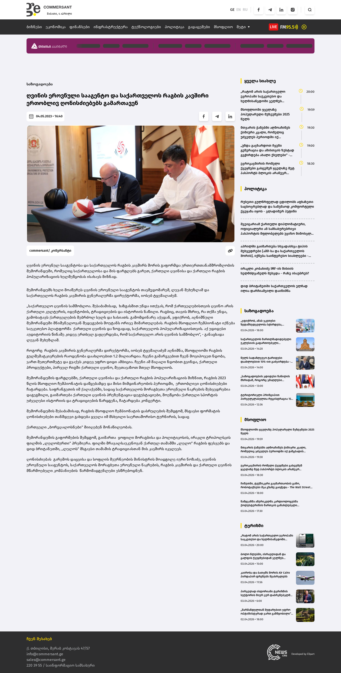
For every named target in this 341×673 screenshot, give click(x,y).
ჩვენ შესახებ (39, 639)
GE (232, 9)
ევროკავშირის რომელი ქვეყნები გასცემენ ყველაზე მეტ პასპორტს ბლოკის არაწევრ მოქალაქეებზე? (271, 467)
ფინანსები (79, 27)
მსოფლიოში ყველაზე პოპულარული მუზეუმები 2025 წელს (277, 431)
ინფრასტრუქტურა (111, 27)
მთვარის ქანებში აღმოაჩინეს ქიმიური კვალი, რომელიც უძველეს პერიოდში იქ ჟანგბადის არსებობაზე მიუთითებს (273, 449)
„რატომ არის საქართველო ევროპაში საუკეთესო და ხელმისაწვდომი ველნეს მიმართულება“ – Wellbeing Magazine (267, 537)
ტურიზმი (253, 525)
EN (238, 9)
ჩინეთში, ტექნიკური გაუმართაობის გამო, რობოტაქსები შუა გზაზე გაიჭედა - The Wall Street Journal (275, 485)
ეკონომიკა (56, 27)
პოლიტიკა (174, 27)
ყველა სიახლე (260, 81)
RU (245, 9)
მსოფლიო (223, 27)
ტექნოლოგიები (146, 27)
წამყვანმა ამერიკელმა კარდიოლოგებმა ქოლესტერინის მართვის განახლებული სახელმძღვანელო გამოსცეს (269, 503)
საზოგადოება (40, 84)
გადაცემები (199, 27)
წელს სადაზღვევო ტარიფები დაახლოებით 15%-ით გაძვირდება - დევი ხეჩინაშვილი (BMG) (266, 360)
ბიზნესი (34, 27)
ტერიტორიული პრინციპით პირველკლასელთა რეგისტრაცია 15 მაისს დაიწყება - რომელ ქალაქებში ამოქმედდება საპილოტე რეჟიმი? (266, 397)
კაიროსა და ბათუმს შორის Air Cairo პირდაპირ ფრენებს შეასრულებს (265, 574)
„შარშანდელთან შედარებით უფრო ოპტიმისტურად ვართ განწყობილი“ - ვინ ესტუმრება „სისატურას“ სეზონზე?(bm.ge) (267, 612)
